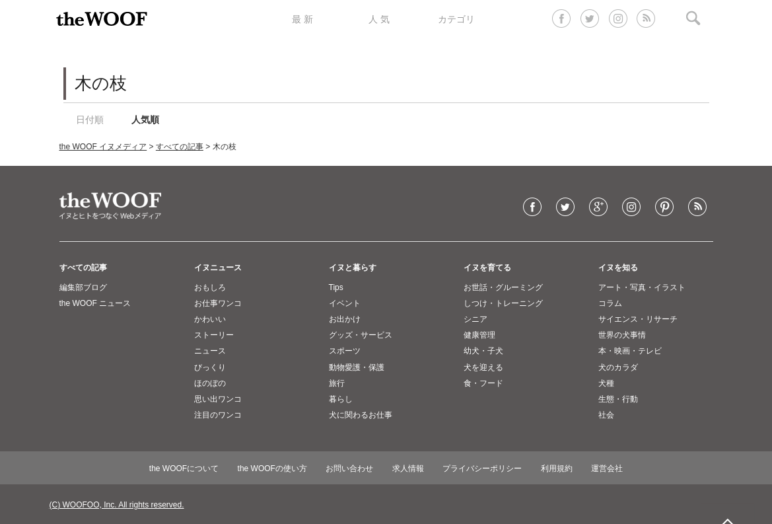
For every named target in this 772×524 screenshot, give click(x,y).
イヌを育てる (487, 267)
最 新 (302, 19)
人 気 (379, 19)
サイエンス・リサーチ (638, 319)
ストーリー (214, 335)
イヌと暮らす (352, 267)
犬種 (606, 383)
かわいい (210, 319)
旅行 (337, 383)
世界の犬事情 (622, 335)
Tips (336, 287)
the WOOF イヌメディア (103, 146)
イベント (345, 303)
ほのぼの (210, 383)
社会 (606, 415)
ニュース (210, 351)
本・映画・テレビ (630, 351)
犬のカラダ (618, 367)
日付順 (90, 119)
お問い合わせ (349, 468)
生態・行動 (618, 399)
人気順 (145, 119)
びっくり (210, 367)
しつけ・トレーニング (503, 303)
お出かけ (345, 319)
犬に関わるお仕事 (360, 415)
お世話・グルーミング (503, 287)
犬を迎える (483, 367)
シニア (475, 319)
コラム (610, 303)
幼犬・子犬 (483, 351)
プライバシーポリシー (482, 468)
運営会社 (607, 468)
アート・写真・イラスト (641, 287)
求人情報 (408, 468)
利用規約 (557, 468)
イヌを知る (618, 267)
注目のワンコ (218, 415)
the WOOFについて (184, 468)
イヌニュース (218, 267)
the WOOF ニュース (95, 303)
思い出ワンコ (218, 399)
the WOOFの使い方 (272, 468)
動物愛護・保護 (356, 367)
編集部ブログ (83, 287)
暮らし (341, 399)
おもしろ (210, 287)
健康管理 (479, 335)
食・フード (483, 383)
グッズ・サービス (360, 335)
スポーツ (345, 351)
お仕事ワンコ (218, 303)
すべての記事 (179, 146)
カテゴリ (456, 19)
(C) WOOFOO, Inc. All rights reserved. (117, 504)
